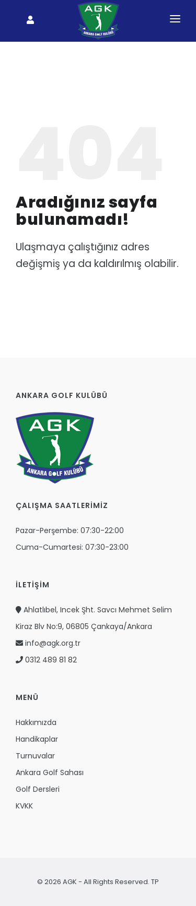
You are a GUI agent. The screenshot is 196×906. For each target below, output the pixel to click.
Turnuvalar (35, 756)
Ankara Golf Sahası (50, 772)
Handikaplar (37, 739)
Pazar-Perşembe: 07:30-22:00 (70, 530)
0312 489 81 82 (46, 660)
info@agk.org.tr (48, 643)
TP (154, 882)
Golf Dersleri (38, 789)
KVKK (24, 806)
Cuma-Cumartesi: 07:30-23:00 (72, 547)
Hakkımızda (36, 722)
